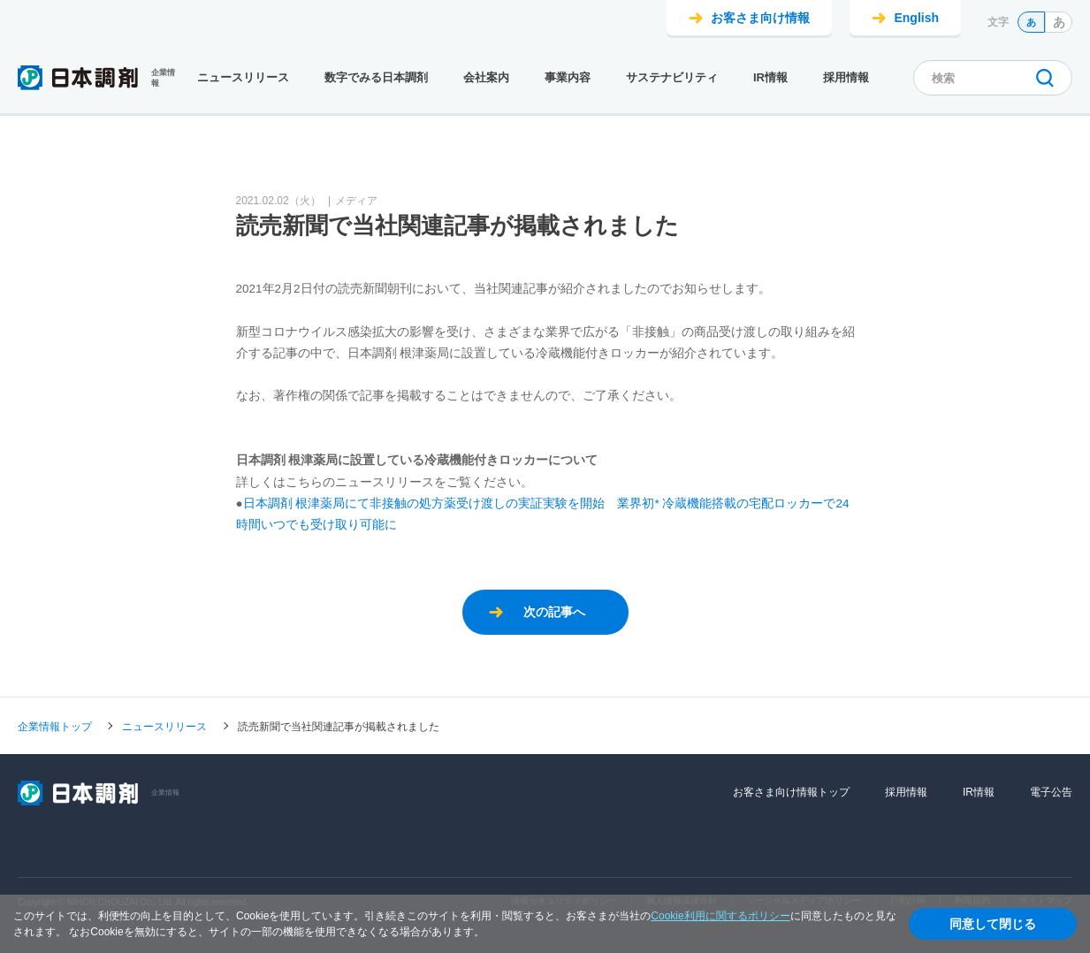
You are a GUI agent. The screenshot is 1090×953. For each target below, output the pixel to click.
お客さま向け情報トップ (791, 792)
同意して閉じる (992, 924)
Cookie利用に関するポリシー (720, 916)
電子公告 (1051, 792)
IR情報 (770, 77)
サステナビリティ (672, 77)
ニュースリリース (243, 77)
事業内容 (568, 77)
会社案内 (486, 77)
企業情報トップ (55, 726)
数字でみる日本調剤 (376, 77)
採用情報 (846, 77)
